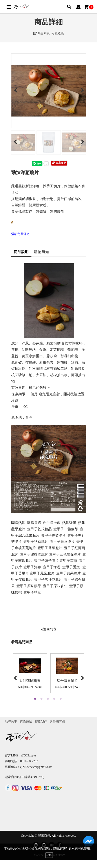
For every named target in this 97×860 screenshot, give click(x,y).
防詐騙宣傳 (57, 721)
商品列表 (41, 33)
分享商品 (59, 162)
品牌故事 (11, 721)
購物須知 (41, 252)
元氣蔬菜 (57, 33)
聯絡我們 (41, 721)
